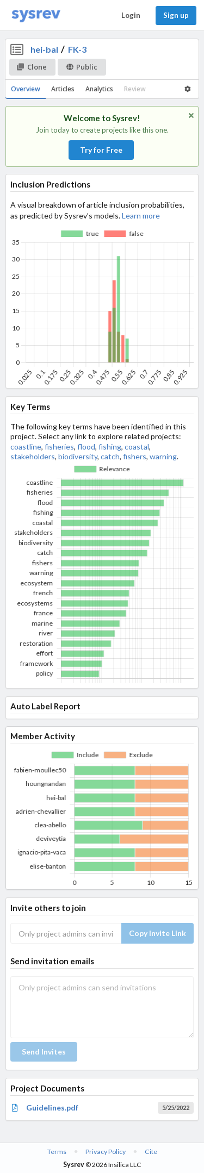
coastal (137, 446)
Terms (56, 1151)
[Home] (36, 15)
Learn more (141, 215)
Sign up (176, 15)
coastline (25, 446)
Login (130, 15)
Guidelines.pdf (52, 1107)
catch (110, 456)
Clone (31, 67)
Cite (151, 1151)
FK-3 (77, 49)
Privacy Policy (105, 1151)
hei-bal (44, 49)
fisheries (59, 446)
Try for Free (101, 149)
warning (163, 456)
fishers (134, 456)
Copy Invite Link (157, 933)
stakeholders (32, 456)
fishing (109, 446)
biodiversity (77, 456)
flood (86, 446)
